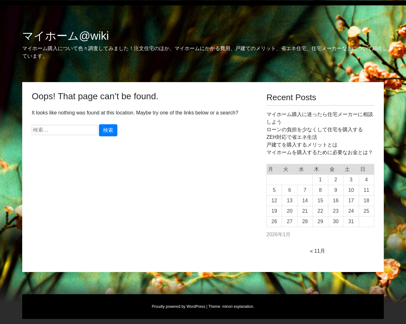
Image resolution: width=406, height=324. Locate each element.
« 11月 (317, 251)
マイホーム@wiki (65, 36)
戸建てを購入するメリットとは (301, 144)
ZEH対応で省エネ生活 (291, 137)
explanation (243, 306)
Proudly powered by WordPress (179, 306)
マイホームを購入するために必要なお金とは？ (319, 152)
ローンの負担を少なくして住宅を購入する (314, 129)
